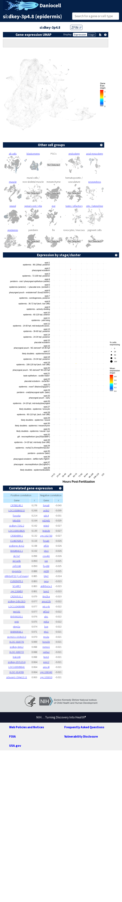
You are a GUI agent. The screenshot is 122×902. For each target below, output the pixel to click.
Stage (91, 34)
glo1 (46, 631)
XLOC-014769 (16, 672)
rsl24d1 (46, 520)
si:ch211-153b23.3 (16, 636)
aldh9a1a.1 (46, 586)
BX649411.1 (16, 551)
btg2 (46, 576)
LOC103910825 (16, 530)
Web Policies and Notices (26, 727)
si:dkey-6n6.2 (16, 647)
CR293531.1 (16, 596)
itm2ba (46, 596)
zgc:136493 (17, 591)
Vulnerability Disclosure (81, 736)
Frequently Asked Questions (84, 727)
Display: (67, 34)
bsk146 (17, 657)
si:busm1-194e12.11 (16, 677)
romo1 (46, 647)
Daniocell (50, 5)
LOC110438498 (16, 606)
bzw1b (46, 641)
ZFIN (76, 27)
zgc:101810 (46, 677)
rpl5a (46, 621)
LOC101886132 (16, 510)
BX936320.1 (16, 616)
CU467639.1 (16, 540)
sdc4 (46, 515)
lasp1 (46, 591)
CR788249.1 (16, 505)
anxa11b (46, 601)
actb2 (46, 510)
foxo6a (17, 515)
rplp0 (46, 525)
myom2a (16, 571)
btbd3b (17, 520)
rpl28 (46, 571)
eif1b (46, 545)
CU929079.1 (16, 581)
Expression (80, 34)
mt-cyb (46, 606)
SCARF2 (16, 586)
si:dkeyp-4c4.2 (16, 545)
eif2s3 (46, 611)
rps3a (46, 636)
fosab (46, 540)
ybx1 (46, 551)
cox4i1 (46, 556)
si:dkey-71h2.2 (16, 525)
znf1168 (16, 566)
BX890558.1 (16, 631)
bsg (46, 626)
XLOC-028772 (16, 652)
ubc (46, 616)
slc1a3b (16, 561)
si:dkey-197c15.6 (16, 662)
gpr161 (16, 611)
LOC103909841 (16, 667)
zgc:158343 (46, 672)
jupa (46, 581)
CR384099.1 (16, 535)
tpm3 (46, 657)
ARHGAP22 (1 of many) (17, 576)
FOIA (12, 736)
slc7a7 (16, 556)
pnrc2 (46, 662)
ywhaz (46, 652)
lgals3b (46, 530)
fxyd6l (46, 566)
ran (46, 561)
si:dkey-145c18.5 (16, 601)
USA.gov (15, 746)
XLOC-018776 (16, 641)
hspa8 (46, 505)
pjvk (16, 621)
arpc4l (46, 667)
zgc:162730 (46, 535)
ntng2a (16, 626)
